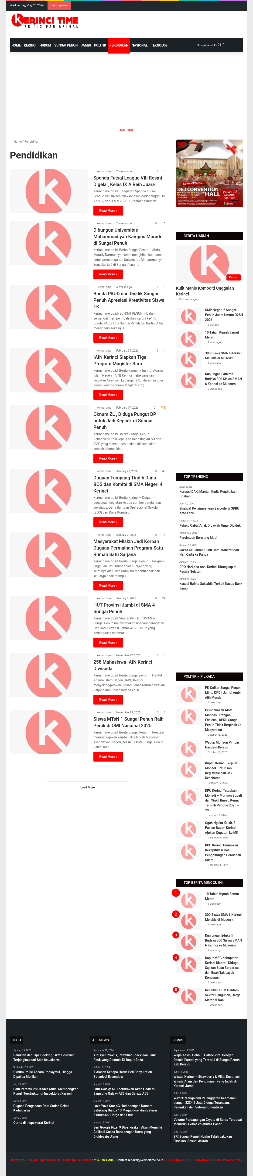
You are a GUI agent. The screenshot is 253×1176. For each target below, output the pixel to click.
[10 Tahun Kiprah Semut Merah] (189, 339)
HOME (16, 45)
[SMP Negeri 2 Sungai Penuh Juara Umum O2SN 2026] (189, 316)
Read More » (108, 210)
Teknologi (159, 45)
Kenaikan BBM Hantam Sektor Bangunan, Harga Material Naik (222, 995)
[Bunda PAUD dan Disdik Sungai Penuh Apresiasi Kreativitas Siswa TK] (49, 307)
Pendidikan (118, 45)
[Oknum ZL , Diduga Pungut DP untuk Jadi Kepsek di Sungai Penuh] (49, 427)
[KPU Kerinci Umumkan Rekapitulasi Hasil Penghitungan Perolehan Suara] (189, 851)
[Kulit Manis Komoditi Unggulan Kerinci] (209, 264)
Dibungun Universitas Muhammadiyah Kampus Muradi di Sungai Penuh (127, 236)
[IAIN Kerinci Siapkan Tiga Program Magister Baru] (49, 370)
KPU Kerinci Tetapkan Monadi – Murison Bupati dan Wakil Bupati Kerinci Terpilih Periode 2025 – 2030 (223, 800)
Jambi (86, 45)
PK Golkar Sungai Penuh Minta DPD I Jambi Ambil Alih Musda (223, 692)
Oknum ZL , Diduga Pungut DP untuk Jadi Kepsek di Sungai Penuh (124, 420)
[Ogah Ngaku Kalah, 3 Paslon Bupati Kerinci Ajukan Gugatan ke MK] (189, 829)
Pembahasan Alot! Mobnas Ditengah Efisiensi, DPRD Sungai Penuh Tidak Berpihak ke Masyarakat (223, 720)
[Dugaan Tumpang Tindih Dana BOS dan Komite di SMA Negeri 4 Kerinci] (49, 491)
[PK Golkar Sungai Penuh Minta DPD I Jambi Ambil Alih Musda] (189, 694)
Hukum (45, 45)
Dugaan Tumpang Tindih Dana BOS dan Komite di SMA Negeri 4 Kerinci (127, 484)
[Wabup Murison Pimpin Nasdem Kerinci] (189, 749)
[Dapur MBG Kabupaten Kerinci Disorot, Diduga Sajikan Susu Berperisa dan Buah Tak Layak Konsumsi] (189, 964)
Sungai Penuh (66, 45)
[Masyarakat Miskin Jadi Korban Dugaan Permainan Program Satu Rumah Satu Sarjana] (49, 554)
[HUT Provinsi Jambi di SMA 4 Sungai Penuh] (49, 618)
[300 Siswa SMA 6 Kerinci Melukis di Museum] (189, 359)
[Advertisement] (126, 89)
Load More (87, 787)
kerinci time (104, 171)
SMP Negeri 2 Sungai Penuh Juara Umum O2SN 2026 (224, 315)
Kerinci (30, 45)
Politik (100, 45)
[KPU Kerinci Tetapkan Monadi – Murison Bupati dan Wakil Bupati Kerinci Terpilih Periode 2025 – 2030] (189, 797)
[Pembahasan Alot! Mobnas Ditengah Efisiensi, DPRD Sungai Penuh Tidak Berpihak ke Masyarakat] (189, 716)
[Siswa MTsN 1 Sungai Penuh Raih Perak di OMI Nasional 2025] (49, 732)
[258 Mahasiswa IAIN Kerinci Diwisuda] (49, 675)
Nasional (140, 45)
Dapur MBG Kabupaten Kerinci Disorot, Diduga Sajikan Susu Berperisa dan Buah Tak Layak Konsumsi (222, 967)
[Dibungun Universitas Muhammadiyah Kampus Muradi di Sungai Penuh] (49, 243)
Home (16, 141)
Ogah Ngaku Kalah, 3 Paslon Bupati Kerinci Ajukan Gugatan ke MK (221, 827)
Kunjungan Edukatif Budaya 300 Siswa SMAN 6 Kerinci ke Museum (223, 379)
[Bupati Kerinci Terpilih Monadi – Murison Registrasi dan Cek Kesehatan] (189, 769)
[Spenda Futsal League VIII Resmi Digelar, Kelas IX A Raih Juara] (49, 191)
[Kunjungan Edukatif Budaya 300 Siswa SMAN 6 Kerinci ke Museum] (189, 380)
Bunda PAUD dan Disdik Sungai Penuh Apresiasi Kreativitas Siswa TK (128, 300)
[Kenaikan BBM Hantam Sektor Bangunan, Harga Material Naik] (189, 996)
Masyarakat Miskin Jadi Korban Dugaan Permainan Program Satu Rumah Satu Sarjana (128, 548)
